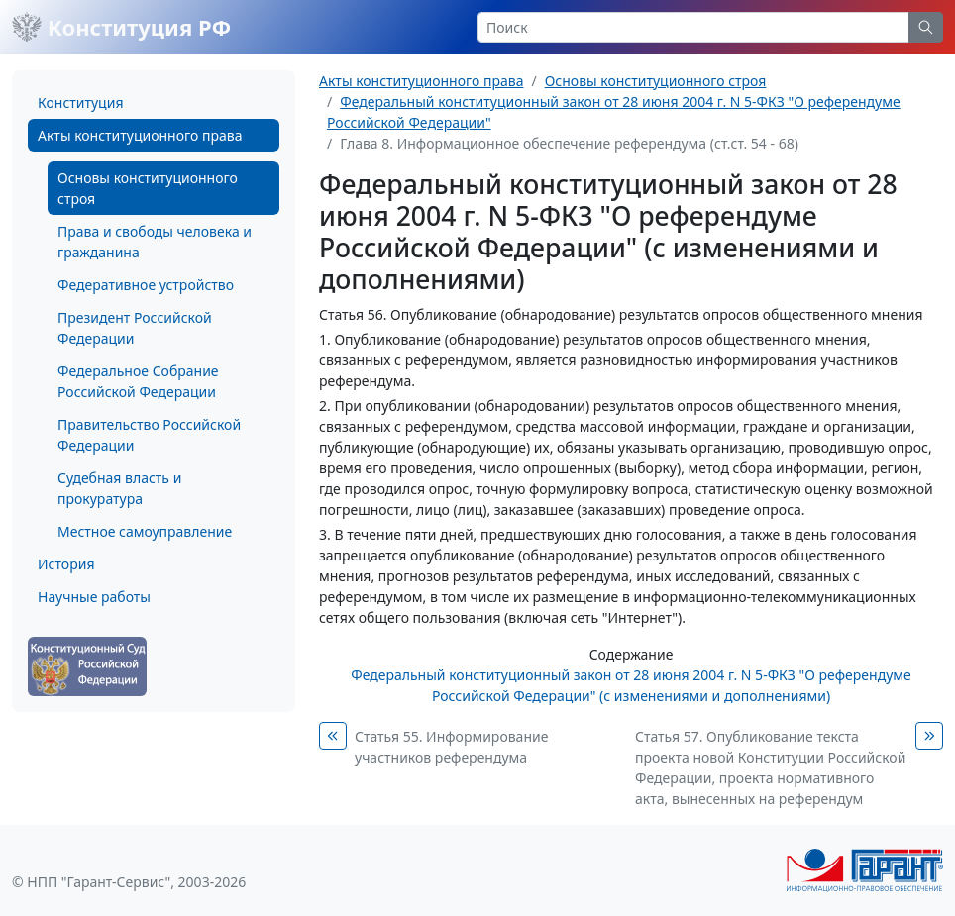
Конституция (80, 102)
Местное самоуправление (144, 531)
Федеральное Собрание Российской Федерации (138, 381)
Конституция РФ (121, 27)
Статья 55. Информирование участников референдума (451, 746)
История (66, 564)
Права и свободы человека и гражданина (154, 241)
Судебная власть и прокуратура (119, 488)
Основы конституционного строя (147, 188)
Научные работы (94, 596)
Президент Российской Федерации (134, 328)
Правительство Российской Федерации (149, 435)
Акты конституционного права (140, 135)
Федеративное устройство (145, 284)
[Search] (693, 27)
